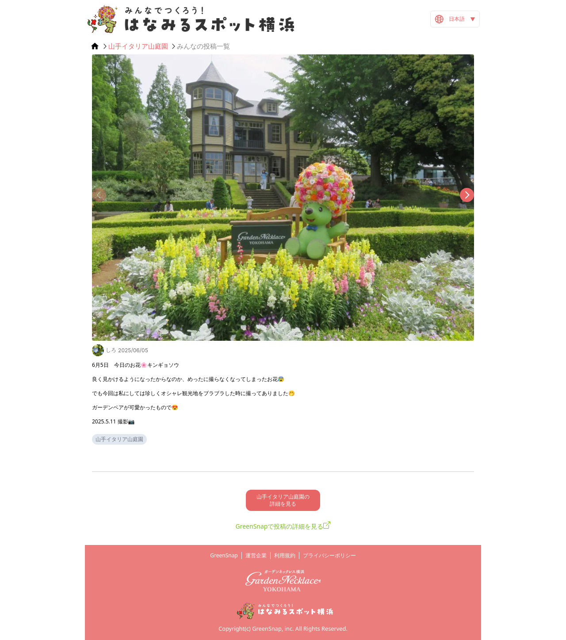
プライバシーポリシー (329, 555)
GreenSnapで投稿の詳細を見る (280, 526)
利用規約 (284, 555)
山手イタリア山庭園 (138, 46)
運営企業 (256, 555)
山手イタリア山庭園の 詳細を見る (283, 500)
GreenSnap (224, 555)
